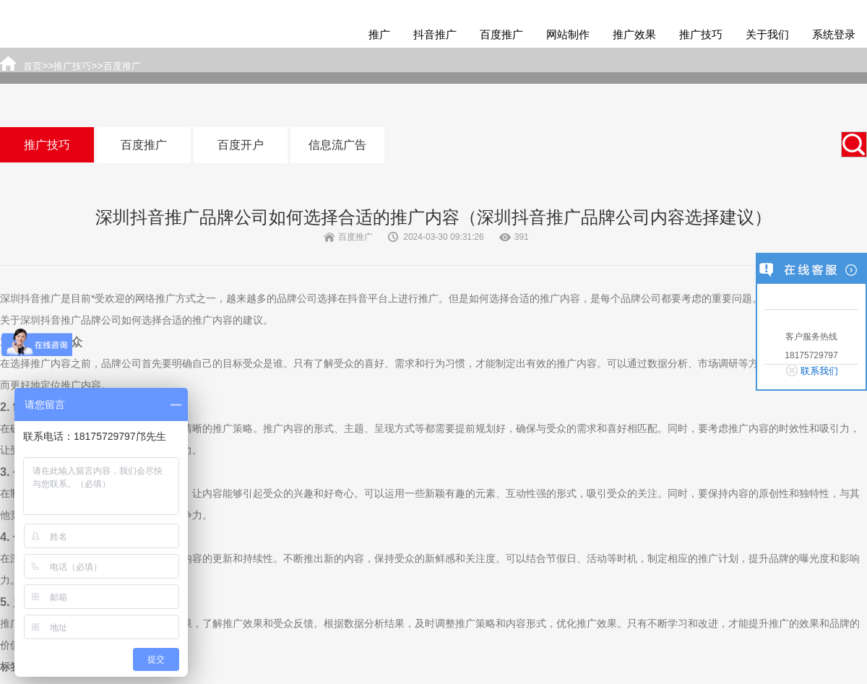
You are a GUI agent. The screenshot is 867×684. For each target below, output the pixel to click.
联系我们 (819, 370)
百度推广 (501, 34)
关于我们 (767, 34)
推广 (379, 34)
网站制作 (568, 34)
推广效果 (634, 34)
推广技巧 (700, 34)
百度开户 (240, 145)
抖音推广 (435, 34)
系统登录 (833, 34)
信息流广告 (337, 145)
